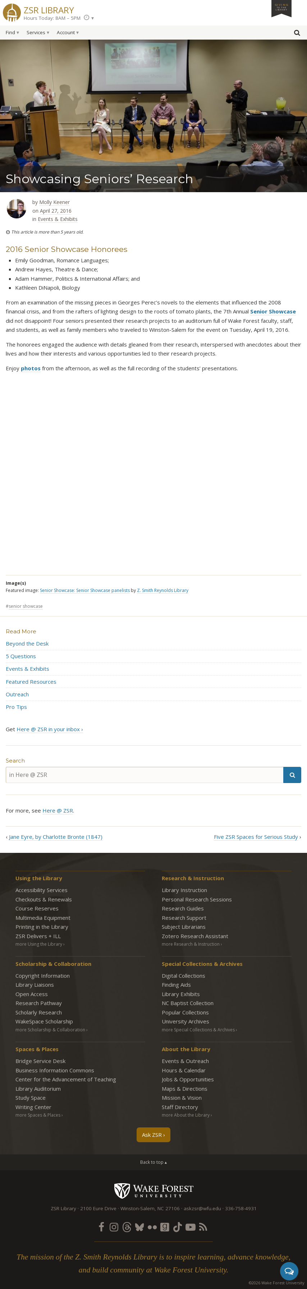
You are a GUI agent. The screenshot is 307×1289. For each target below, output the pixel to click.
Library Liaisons (34, 984)
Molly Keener (54, 202)
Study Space (30, 1097)
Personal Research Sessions (197, 899)
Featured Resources (31, 681)
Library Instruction (184, 890)
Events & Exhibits (58, 219)
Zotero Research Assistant (195, 936)
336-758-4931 (241, 1208)
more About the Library (186, 1115)
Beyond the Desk (27, 643)
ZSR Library (49, 9)
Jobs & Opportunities (188, 1079)
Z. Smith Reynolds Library (162, 590)
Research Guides (183, 908)
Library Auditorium (38, 1088)
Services (36, 32)
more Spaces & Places (37, 1115)
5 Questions (21, 656)
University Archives (185, 1021)
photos (31, 368)
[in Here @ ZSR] (144, 775)
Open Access (31, 994)
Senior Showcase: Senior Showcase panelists (85, 590)
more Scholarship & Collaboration (50, 1030)
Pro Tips (16, 706)
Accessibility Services (41, 890)
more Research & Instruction (191, 944)
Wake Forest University (153, 1191)
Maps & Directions (184, 1088)
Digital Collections (183, 975)
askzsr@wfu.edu (202, 1208)
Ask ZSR (152, 1134)
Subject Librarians (184, 926)
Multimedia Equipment (42, 917)
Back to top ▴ (153, 1162)
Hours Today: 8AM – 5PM (52, 18)
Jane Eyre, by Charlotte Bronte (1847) (55, 836)
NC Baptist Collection (188, 1003)
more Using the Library (38, 944)
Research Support (184, 917)
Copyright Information (42, 975)
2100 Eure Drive (98, 1208)
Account (66, 32)
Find (10, 32)
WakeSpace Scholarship (44, 1021)
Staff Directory (180, 1107)
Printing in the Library (41, 926)
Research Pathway (38, 1003)
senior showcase (26, 606)
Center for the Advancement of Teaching (65, 1079)
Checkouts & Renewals (43, 899)
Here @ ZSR (57, 810)
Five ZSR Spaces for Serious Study (256, 836)
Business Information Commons (54, 1070)
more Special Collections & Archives (198, 1030)
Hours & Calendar (184, 1070)
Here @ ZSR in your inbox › (50, 729)
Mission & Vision (182, 1097)
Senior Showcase (273, 311)
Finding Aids (176, 984)
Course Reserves (37, 908)
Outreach (17, 694)
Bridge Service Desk (40, 1060)
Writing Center (33, 1107)
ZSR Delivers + (38, 936)
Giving (281, 7)
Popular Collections (185, 1012)
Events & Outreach (185, 1060)
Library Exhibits (181, 994)
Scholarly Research (38, 1012)
